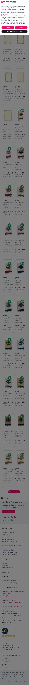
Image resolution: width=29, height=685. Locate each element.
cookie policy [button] (4, 14)
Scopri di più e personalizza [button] (14, 31)
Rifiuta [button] (8, 27)
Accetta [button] (21, 27)
